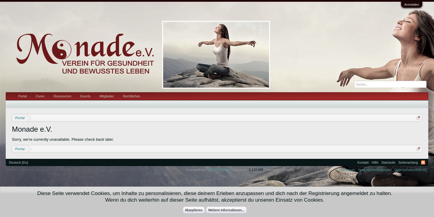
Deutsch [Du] (18, 162)
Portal (22, 96)
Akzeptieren (194, 210)
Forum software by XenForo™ (49, 169)
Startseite (388, 162)
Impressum (347, 169)
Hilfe (375, 162)
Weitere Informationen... (226, 210)
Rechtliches (131, 96)
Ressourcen (62, 96)
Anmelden (411, 4)
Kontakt (363, 162)
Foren (40, 96)
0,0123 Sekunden (220, 169)
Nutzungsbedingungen (375, 169)
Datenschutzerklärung (411, 169)
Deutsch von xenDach (120, 169)
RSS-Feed (423, 162)
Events (85, 96)
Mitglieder (106, 96)
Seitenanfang (408, 162)
